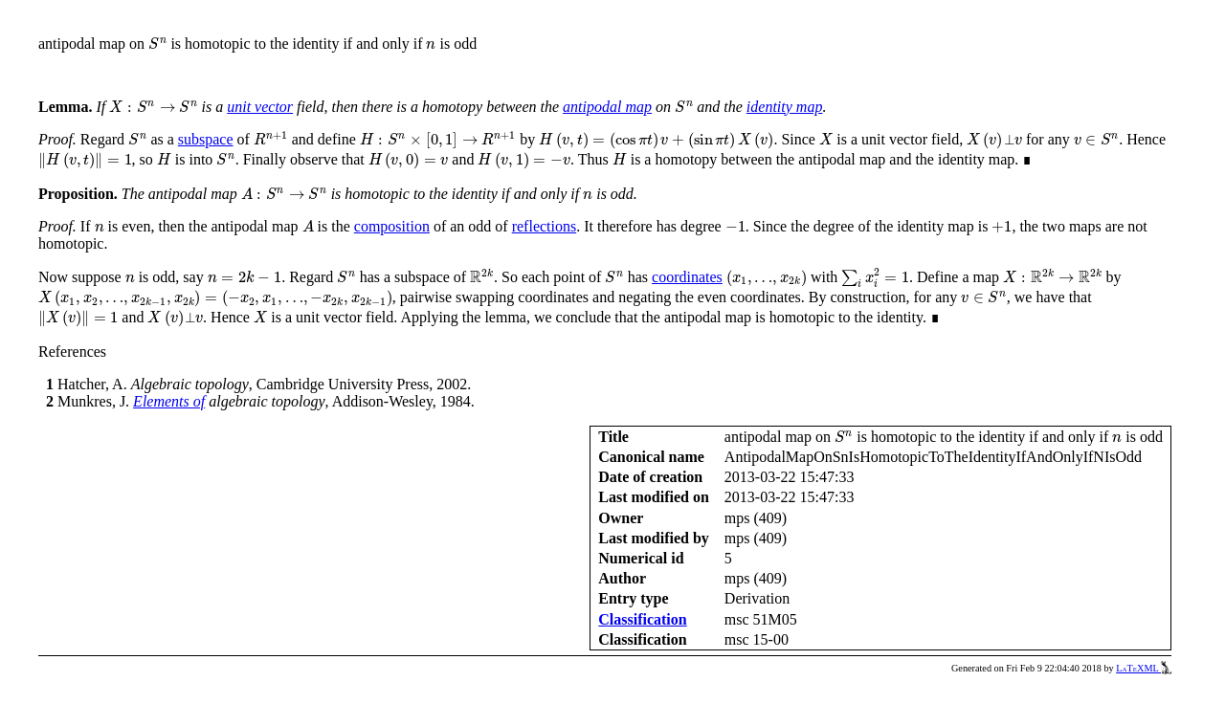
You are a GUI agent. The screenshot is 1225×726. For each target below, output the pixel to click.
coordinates (687, 277)
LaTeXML (1143, 668)
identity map (784, 107)
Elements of (169, 401)
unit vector (260, 107)
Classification (642, 619)
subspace (206, 139)
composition (392, 226)
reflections (544, 226)
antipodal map (607, 107)
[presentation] (157, 43)
